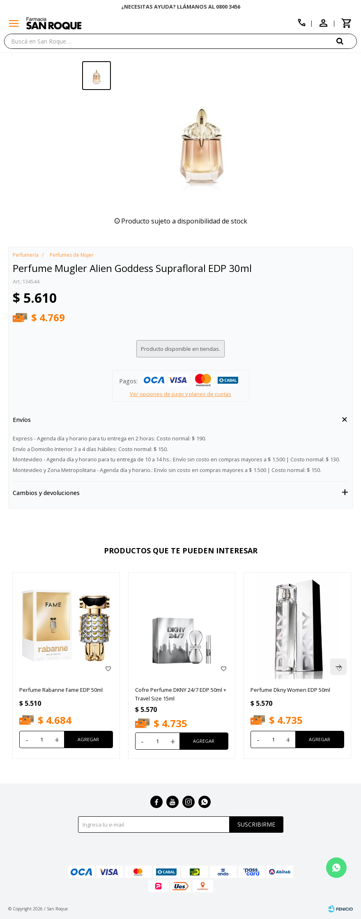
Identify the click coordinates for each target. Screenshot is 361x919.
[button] (346, 41)
